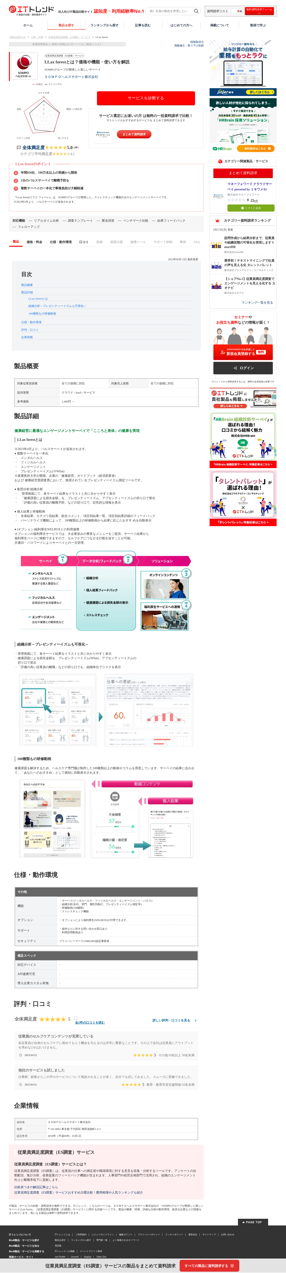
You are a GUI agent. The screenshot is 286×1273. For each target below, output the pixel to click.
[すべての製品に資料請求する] (209, 1266)
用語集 (58, 1246)
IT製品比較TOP (17, 37)
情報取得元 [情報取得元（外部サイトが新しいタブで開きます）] (197, 42)
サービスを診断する (146, 98)
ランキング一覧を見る (257, 302)
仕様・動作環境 (31, 323)
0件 (256, 200)
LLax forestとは (38, 299)
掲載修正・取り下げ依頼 (189, 45)
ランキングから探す (104, 25)
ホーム (28, 25)
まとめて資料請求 (134, 134)
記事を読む (143, 25)
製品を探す (66, 25)
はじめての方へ (181, 25)
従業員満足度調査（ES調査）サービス (69, 37)
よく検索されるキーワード (126, 1240)
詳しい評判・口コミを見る (175, 1021)
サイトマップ (209, 1235)
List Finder (60, 1257)
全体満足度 (33, 148)
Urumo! (75, 1257)
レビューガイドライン (103, 1235)
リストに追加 (251, 208)
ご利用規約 (80, 1235)
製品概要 (27, 285)
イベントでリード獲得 (91, 1251)
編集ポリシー (125, 1235)
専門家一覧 (101, 1240)
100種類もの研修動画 (42, 314)
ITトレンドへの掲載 (65, 1251)
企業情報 (27, 338)
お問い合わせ (227, 1235)
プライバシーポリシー (149, 1235)
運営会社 (192, 1235)
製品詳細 (27, 293)
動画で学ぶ (258, 25)
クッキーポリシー (174, 1235)
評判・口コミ (30, 330)
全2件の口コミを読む (90, 1023)
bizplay (87, 1257)
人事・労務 (37, 37)
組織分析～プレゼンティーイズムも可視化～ (57, 306)
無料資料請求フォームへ (259, 11)
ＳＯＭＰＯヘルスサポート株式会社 (71, 77)
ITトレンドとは (62, 1235)
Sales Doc (102, 1257)
